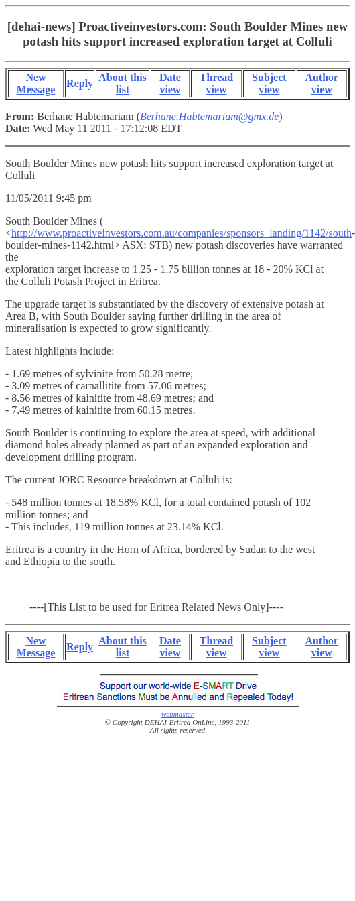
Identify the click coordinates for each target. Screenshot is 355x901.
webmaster (177, 714)
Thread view (216, 83)
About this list (122, 83)
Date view (170, 83)
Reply (79, 83)
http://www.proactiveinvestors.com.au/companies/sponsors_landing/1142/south (181, 233)
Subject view (269, 83)
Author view (321, 83)
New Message (36, 83)
